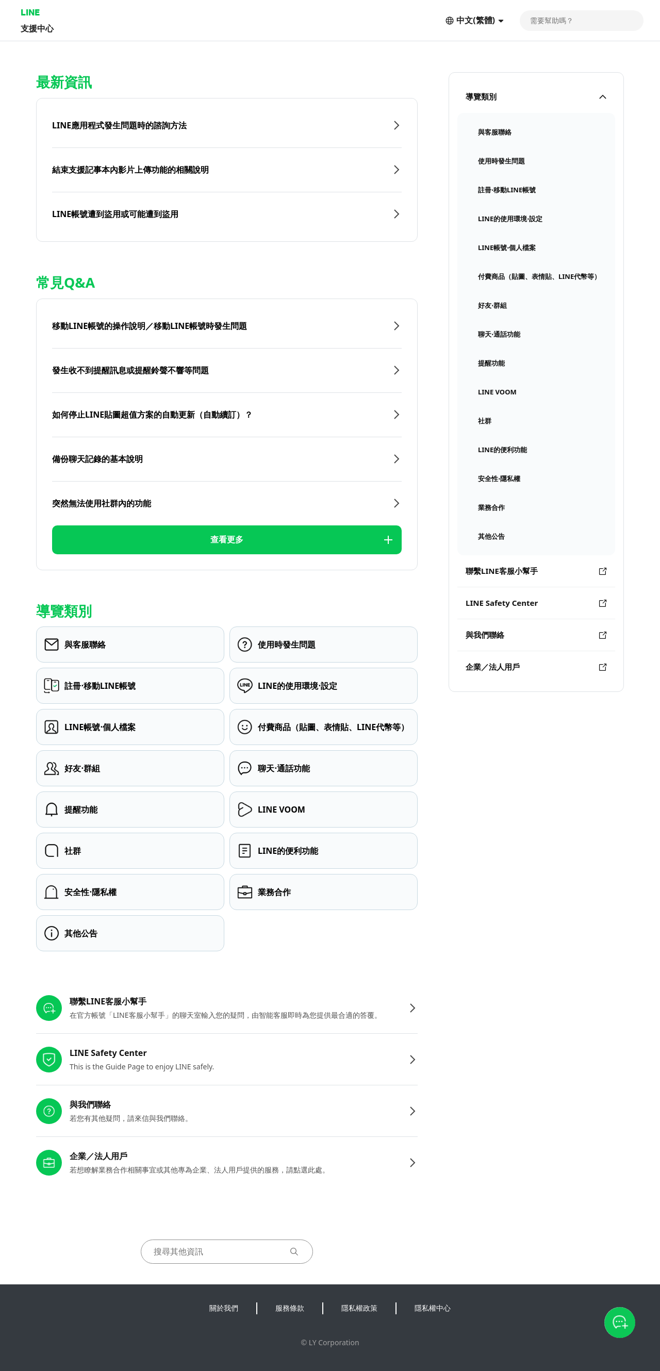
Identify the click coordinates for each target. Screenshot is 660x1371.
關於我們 (223, 1308)
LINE (30, 12)
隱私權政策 (359, 1308)
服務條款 (289, 1308)
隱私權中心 (433, 1308)
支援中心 (37, 28)
